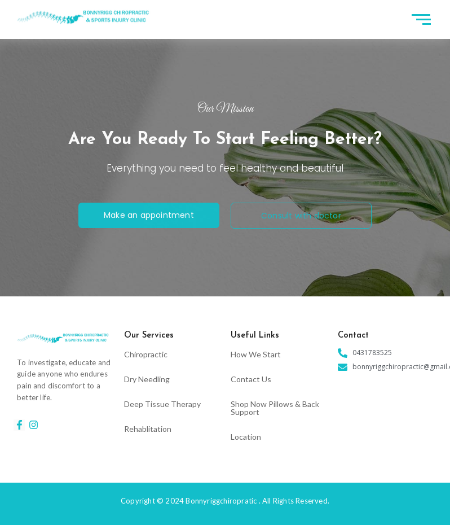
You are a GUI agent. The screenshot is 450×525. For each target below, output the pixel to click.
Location (246, 436)
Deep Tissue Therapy (162, 404)
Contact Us (251, 379)
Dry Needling (147, 379)
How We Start (256, 354)
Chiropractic (145, 354)
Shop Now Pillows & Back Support (275, 408)
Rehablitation (147, 429)
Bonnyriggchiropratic (221, 500)
